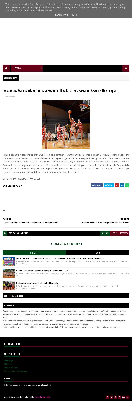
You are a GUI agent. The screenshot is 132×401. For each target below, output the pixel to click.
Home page (8, 360)
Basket (11, 96)
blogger (105, 233)
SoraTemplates (17, 397)
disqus (114, 233)
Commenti (98, 253)
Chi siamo (8, 363)
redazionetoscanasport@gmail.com (37, 385)
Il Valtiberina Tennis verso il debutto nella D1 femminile (37, 282)
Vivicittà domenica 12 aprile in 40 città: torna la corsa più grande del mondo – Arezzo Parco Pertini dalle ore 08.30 (60, 258)
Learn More (61, 15)
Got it (74, 15)
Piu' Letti (34, 253)
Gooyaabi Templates (42, 397)
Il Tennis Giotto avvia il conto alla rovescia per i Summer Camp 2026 (42, 270)
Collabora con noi (11, 367)
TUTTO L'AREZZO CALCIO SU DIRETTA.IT (66, 243)
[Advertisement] (66, 43)
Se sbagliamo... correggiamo (15, 371)
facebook (124, 233)
